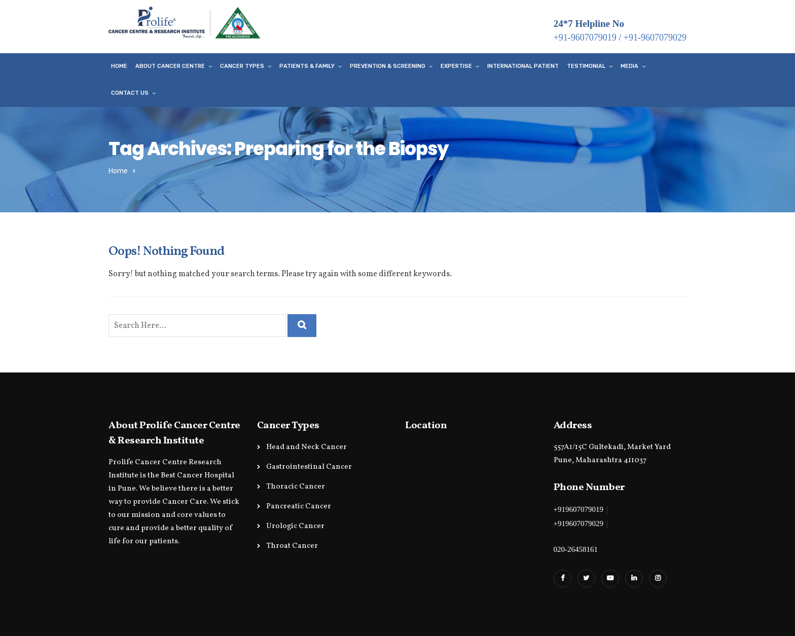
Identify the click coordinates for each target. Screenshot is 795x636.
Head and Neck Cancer (306, 447)
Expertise (456, 66)
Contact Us (130, 93)
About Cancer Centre (170, 66)
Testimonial (586, 66)
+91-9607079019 (585, 37)
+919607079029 (578, 523)
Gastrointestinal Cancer (309, 467)
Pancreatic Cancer (298, 506)
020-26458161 (576, 549)
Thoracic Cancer (295, 486)
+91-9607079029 (655, 37)
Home (119, 66)
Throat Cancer (292, 546)
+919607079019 (578, 509)
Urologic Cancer (295, 526)
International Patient (523, 66)
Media (629, 66)
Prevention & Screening (387, 66)
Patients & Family (307, 66)
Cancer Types (242, 66)
